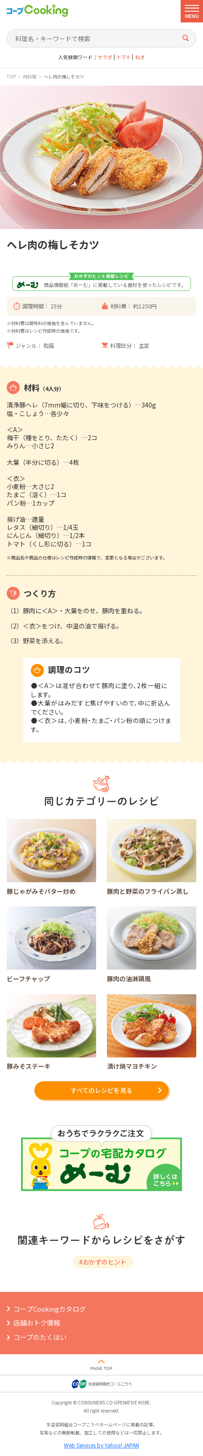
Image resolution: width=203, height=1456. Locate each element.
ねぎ (140, 57)
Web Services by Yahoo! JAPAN (101, 1445)
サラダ (104, 57)
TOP (11, 76)
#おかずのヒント (103, 1261)
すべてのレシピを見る (101, 1090)
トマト (123, 57)
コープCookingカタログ (49, 1308)
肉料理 (29, 76)
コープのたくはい (40, 1337)
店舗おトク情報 (36, 1322)
